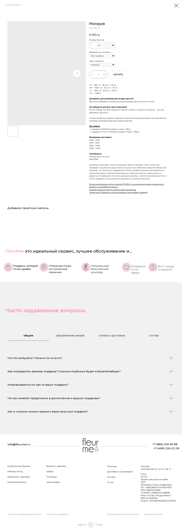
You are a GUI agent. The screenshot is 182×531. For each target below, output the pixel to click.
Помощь (112, 466)
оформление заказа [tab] (70, 335)
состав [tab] (154, 335)
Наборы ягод (15, 471)
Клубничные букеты (18, 466)
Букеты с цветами (56, 466)
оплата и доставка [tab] (112, 335)
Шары (50, 471)
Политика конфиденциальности (24, 514)
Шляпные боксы (16, 482)
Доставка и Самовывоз (120, 471)
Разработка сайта (153, 514)
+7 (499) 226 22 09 (166, 448)
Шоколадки (53, 482)
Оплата (111, 477)
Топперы (52, 476)
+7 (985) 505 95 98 (164, 444)
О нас (110, 482)
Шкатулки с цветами (18, 476)
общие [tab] (28, 335)
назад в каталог (13, 5)
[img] (90, 445)
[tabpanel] (91, 392)
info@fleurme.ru (19, 444)
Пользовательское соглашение (123, 514)
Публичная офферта (57, 514)
